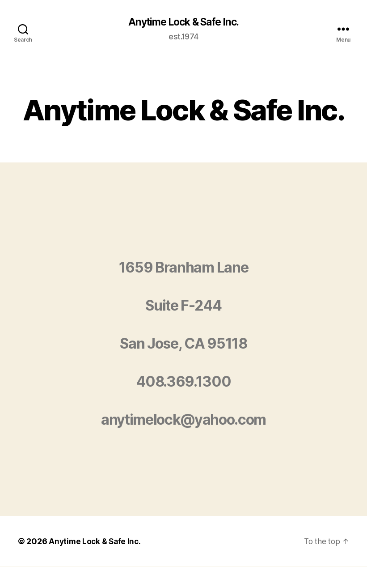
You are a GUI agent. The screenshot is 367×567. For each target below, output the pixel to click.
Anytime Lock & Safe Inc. (183, 22)
